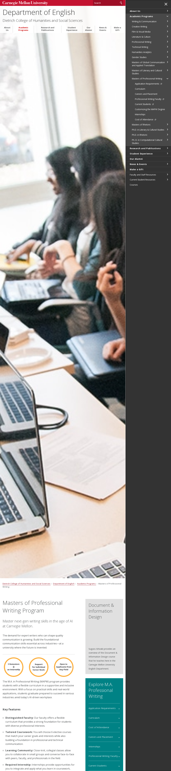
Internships (94, 746)
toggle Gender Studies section (167, 57)
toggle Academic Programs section (167, 16)
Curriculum (94, 717)
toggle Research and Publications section (167, 148)
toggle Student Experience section (167, 153)
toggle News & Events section (167, 164)
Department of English (39, 12)
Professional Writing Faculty (103, 756)
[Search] (108, 3)
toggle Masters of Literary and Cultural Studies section (167, 70)
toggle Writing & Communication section (167, 21)
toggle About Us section (167, 11)
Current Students (98, 765)
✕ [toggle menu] (166, 4)
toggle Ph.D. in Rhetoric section (167, 134)
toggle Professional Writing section (167, 41)
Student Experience (71, 28)
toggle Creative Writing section (167, 26)
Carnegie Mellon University (25, 3)
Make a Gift (117, 28)
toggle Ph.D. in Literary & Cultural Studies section (167, 129)
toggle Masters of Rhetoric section (167, 124)
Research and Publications (47, 28)
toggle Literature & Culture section (167, 36)
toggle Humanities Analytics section (167, 52)
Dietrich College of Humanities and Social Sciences (43, 20)
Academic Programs (23, 28)
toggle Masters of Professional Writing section (167, 78)
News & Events (103, 28)
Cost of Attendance (99, 727)
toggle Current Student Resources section (167, 179)
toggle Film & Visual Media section (167, 31)
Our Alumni (88, 28)
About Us (7, 28)
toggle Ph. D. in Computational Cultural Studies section (167, 139)
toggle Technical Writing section (167, 47)
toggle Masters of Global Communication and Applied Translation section (167, 62)
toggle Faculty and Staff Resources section (167, 174)
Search (121, 3)
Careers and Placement (101, 737)
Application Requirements (102, 708)
